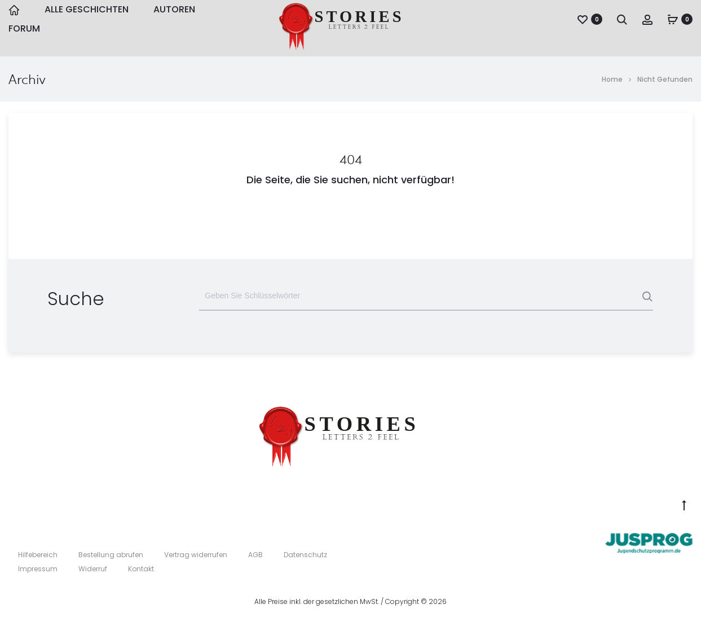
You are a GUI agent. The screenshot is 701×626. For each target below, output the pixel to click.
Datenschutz (305, 554)
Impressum (38, 569)
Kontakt (141, 569)
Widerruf (92, 569)
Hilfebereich (38, 554)
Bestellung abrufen (110, 554)
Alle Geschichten (87, 9)
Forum (24, 28)
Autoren (174, 9)
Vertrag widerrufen (195, 554)
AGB (255, 554)
